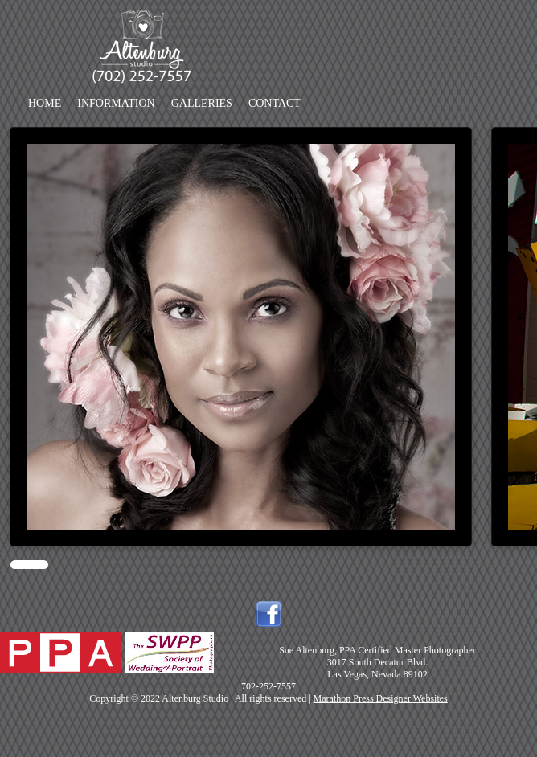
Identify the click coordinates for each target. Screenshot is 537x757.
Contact (274, 103)
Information (115, 103)
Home (44, 103)
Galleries (201, 103)
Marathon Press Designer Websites (381, 698)
